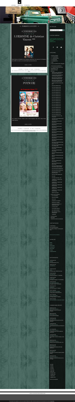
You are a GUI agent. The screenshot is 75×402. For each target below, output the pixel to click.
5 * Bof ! (52, 63)
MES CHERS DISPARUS (56, 216)
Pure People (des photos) (54, 234)
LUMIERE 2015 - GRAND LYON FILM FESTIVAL (57, 186)
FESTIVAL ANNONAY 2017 (56, 105)
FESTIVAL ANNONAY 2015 (56, 101)
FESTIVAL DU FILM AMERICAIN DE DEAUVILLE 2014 (58, 122)
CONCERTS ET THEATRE (56, 207)
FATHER (51, 268)
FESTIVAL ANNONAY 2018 (56, 106)
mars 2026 (52, 376)
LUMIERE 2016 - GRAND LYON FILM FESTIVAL (57, 188)
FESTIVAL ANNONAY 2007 (56, 87)
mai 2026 (51, 373)
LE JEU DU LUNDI (55, 213)
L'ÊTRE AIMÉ (52, 285)
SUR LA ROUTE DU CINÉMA (55, 298)
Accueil (14, 5)
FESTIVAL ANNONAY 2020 (56, 110)
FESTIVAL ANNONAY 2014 (56, 99)
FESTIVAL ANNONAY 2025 (56, 117)
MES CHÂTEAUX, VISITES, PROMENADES (56, 219)
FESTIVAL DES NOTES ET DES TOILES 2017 (57, 120)
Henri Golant (52, 255)
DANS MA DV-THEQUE (56, 208)
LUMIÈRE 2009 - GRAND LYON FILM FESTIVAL (57, 191)
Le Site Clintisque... (53, 232)
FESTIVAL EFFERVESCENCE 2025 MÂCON (57, 163)
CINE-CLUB (54, 205)
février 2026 (52, 377)
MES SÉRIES (53, 224)
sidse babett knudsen (39, 71)
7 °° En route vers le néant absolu (56, 67)
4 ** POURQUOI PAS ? (54, 62)
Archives (20, 5)
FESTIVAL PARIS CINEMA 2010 (57, 179)
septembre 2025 (53, 384)
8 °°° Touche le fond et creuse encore (57, 68)
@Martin (51, 316)
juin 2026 (51, 371)
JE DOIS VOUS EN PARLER (55, 200)
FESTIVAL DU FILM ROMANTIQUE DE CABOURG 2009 (57, 150)
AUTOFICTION (52, 281)
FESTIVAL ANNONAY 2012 (56, 96)
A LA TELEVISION (55, 201)
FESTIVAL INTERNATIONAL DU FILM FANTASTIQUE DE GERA (57, 171)
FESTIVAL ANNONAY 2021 (56, 112)
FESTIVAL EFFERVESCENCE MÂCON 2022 (56, 169)
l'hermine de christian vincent (20, 71)
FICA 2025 (53, 181)
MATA (51, 277)
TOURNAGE (54, 221)
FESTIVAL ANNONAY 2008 (56, 89)
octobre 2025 (52, 383)
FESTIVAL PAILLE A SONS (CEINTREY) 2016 (56, 178)
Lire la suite (28, 65)
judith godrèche (27, 131)
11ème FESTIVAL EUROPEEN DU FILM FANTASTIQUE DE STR (57, 77)
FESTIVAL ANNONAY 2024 (56, 115)
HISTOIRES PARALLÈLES (54, 290)
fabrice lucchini (32, 71)
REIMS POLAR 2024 (55, 198)
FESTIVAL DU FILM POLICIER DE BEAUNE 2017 (57, 144)
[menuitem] (14, 6)
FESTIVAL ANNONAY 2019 (56, 108)
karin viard (32, 131)
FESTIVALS (52, 72)
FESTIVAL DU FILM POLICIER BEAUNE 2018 (57, 130)
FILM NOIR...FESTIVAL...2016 (56, 183)
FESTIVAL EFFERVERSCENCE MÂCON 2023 (57, 155)
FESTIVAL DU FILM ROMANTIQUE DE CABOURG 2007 (57, 147)
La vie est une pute (54, 223)
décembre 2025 (53, 380)
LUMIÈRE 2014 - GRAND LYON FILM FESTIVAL (57, 196)
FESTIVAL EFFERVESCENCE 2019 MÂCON (57, 158)
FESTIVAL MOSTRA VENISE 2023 (57, 175)
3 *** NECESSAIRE (54, 60)
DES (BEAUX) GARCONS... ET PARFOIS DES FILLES (57, 211)
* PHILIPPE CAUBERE (54, 56)
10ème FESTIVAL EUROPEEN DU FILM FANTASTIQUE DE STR (57, 74)
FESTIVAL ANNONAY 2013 (56, 98)
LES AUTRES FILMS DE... (56, 215)
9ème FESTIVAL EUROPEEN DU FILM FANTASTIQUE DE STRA (57, 83)
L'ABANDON (52, 294)
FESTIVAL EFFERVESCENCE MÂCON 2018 (56, 166)
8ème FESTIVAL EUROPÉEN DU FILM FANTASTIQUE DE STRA (57, 80)
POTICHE (29, 84)
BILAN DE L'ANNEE (55, 203)
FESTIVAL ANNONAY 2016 (56, 103)
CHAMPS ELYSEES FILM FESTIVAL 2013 (57, 85)
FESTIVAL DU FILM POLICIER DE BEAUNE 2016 (57, 141)
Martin (51, 326)
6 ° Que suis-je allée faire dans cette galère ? (56, 65)
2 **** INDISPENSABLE (25, 129)
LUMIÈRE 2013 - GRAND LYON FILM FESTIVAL (57, 194)
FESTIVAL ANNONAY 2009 (56, 91)
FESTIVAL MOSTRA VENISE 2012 (57, 173)
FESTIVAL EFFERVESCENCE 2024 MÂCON (57, 160)
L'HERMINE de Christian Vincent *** (29, 38)
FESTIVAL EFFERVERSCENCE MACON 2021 (57, 152)
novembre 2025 (53, 381)
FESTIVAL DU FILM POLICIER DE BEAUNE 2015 (57, 139)
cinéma (27, 71)
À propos (27, 5)
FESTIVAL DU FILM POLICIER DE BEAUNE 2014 (57, 136)
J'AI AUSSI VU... (53, 272)
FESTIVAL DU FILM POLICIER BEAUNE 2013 (57, 128)
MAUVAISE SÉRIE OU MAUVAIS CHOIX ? (57, 307)
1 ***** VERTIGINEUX (54, 57)
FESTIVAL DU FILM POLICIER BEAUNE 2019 (57, 133)
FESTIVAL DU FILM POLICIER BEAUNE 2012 (57, 125)
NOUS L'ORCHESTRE (53, 303)
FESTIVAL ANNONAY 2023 (56, 113)
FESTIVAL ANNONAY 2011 (56, 94)
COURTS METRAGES (54, 71)
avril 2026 (52, 374)
